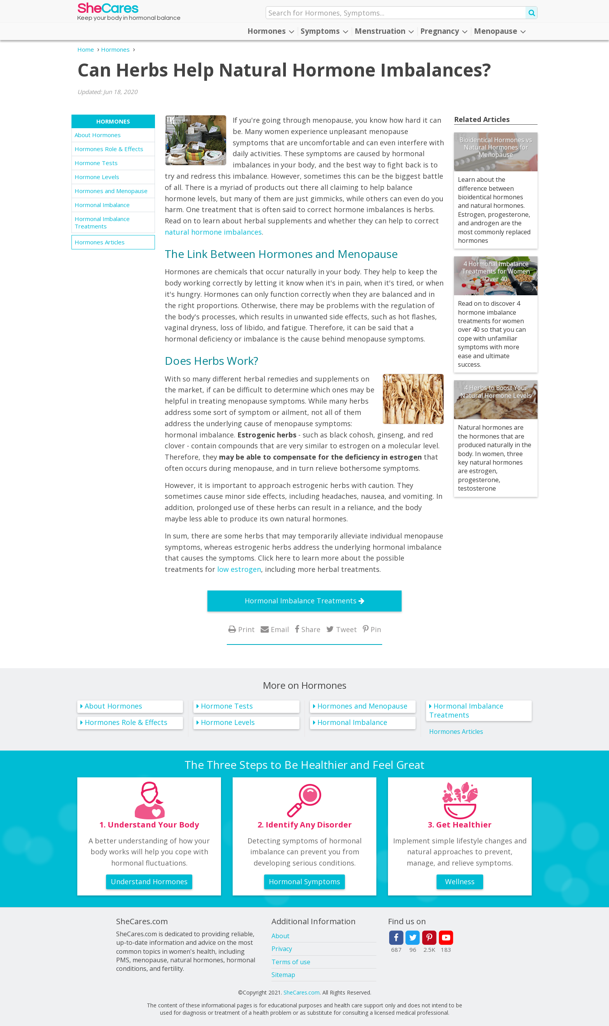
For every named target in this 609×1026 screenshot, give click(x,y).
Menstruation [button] (384, 31)
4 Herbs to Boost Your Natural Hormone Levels (495, 391)
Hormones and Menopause (111, 191)
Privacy (281, 948)
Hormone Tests (96, 163)
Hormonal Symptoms (304, 881)
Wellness (460, 881)
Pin (376, 629)
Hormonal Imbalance (102, 205)
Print (246, 629)
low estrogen (239, 569)
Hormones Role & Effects (109, 149)
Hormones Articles (100, 242)
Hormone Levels (97, 177)
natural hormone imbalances (213, 232)
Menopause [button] (500, 31)
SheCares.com (302, 992)
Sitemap (283, 974)
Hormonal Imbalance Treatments (102, 222)
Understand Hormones (149, 881)
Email (280, 629)
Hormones (113, 121)
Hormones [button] (270, 31)
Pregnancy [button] (444, 31)
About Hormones (98, 135)
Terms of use (290, 962)
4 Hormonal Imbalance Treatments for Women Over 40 (496, 271)
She (107, 10)
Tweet (346, 629)
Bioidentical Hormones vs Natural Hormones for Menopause (495, 147)
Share (310, 629)
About (280, 936)
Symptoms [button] (324, 31)
